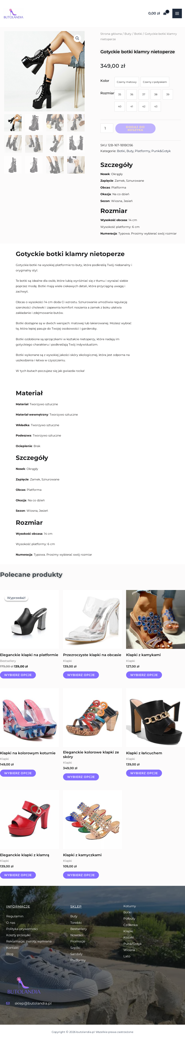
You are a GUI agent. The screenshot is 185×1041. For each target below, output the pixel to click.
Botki (138, 34)
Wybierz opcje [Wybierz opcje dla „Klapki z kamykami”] (144, 675)
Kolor (104, 81)
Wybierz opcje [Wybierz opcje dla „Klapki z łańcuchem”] (144, 773)
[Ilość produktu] (106, 128)
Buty (127, 34)
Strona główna (111, 34)
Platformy (142, 151)
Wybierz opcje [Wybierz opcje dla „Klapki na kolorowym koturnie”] (18, 773)
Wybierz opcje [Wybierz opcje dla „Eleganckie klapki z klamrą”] (18, 875)
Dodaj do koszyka (135, 128)
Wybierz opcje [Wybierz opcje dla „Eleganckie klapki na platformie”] (18, 675)
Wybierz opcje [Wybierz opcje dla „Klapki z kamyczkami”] (81, 875)
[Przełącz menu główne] (177, 13)
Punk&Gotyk (161, 151)
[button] (77, 38)
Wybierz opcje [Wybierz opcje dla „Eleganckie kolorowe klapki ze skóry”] (81, 777)
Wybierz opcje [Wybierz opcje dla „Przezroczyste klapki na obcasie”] (81, 675)
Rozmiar (107, 93)
